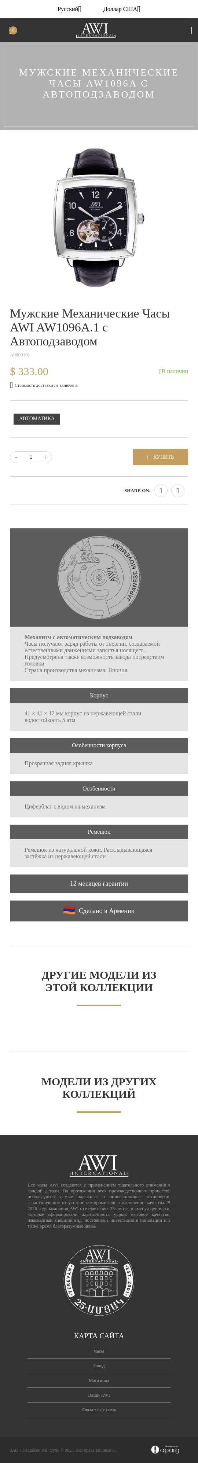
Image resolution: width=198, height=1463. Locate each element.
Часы (99, 1351)
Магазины (99, 1380)
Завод (98, 1365)
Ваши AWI (99, 1395)
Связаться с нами (99, 1409)
